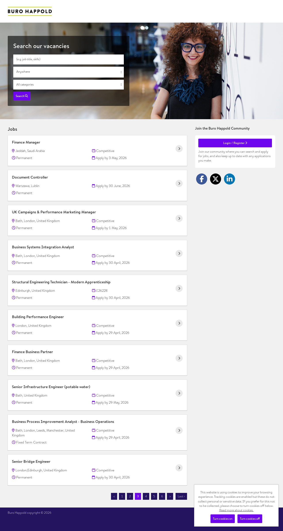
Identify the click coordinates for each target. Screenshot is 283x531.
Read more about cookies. (236, 510)
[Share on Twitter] (215, 179)
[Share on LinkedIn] (229, 179)
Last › (181, 496)
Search (22, 96)
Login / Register (235, 143)
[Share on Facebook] (201, 179)
